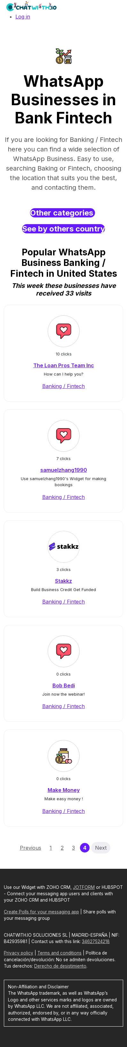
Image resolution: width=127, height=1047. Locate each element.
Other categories (62, 212)
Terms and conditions (59, 952)
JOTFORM (84, 887)
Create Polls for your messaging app (41, 911)
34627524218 (96, 941)
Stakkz (63, 581)
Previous (30, 848)
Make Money (64, 790)
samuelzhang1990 (63, 470)
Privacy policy (18, 952)
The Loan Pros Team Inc (63, 365)
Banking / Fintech (63, 386)
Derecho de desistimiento (60, 966)
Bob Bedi (63, 685)
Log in (22, 16)
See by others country (63, 228)
